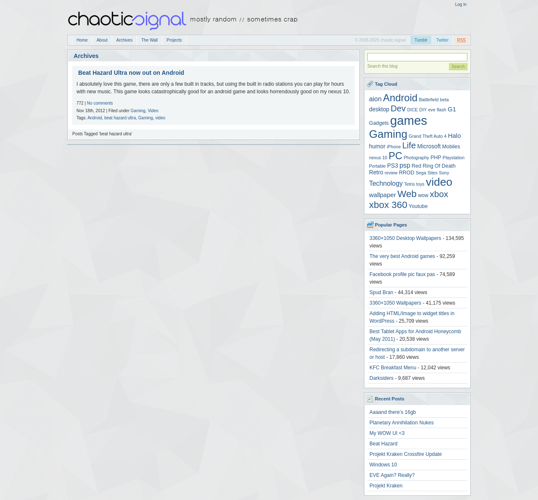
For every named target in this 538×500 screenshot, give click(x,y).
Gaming (138, 110)
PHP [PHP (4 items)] (435, 158)
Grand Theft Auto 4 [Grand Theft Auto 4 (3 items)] (428, 136)
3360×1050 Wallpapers (395, 303)
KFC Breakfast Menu (392, 368)
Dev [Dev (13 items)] (398, 108)
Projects (174, 40)
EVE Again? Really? (391, 475)
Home (82, 40)
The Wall (149, 40)
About (102, 40)
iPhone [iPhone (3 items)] (394, 146)
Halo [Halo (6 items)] (454, 135)
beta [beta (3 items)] (444, 99)
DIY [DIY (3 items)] (423, 109)
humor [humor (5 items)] (377, 146)
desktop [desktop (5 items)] (379, 109)
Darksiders (381, 378)
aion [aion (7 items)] (375, 99)
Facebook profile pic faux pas (402, 274)
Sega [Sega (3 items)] (421, 172)
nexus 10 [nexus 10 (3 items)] (378, 157)
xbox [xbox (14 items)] (439, 194)
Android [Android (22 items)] (400, 97)
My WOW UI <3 (387, 433)
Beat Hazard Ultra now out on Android (131, 72)
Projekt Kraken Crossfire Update (405, 454)
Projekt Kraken (386, 486)
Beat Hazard (383, 444)
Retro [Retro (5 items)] (376, 172)
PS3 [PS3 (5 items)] (392, 166)
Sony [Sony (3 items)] (444, 172)
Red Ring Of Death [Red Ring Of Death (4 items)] (433, 166)
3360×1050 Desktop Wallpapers (405, 238)
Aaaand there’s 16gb (392, 412)
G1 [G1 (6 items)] (452, 109)
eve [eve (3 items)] (431, 109)
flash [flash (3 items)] (441, 109)
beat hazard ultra (120, 118)
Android (94, 118)
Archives (124, 40)
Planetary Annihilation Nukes (401, 423)
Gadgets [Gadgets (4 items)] (379, 123)
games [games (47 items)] (408, 120)
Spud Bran (381, 292)
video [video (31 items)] (439, 182)
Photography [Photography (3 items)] (416, 157)
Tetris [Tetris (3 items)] (409, 184)
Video (153, 110)
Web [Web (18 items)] (407, 194)
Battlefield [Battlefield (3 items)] (429, 99)
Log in (461, 4)
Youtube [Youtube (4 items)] (418, 206)
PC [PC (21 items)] (396, 155)
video (160, 118)
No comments (100, 103)
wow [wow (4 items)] (423, 195)
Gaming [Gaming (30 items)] (388, 134)
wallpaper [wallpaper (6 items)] (382, 194)
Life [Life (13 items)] (409, 145)
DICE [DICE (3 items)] (412, 109)
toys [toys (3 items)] (420, 184)
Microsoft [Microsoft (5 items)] (429, 146)
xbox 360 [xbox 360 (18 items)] (388, 205)
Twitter (442, 40)
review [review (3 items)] (391, 172)
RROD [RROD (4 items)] (406, 173)
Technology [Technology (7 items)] (386, 183)
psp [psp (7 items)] (404, 165)
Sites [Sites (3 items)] (432, 172)
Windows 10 (383, 465)
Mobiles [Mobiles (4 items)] (451, 147)
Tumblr (420, 40)
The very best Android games (402, 256)
